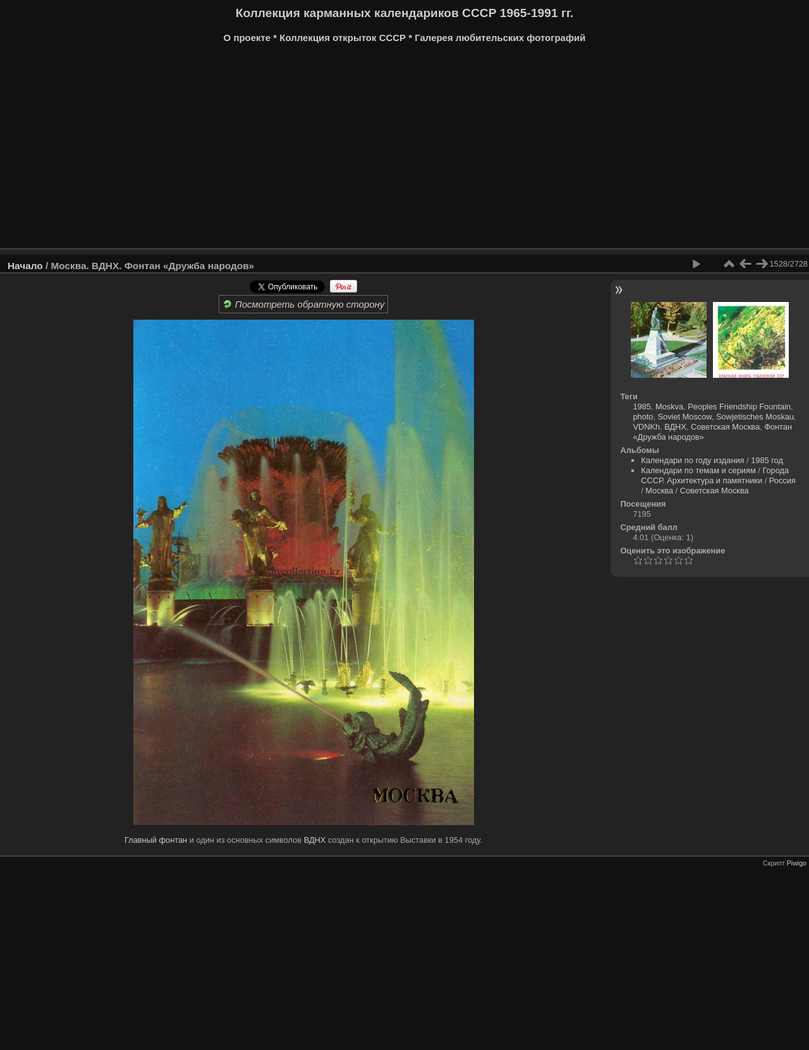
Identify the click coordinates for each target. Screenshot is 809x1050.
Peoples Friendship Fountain (739, 406)
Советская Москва (725, 426)
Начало (25, 265)
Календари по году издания (692, 460)
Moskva (669, 406)
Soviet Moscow (685, 416)
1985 (641, 406)
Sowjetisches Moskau (755, 416)
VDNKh (646, 426)
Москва (659, 490)
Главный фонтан (156, 840)
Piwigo (796, 863)
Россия (782, 480)
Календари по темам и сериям (698, 470)
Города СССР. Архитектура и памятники (715, 475)
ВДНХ (315, 840)
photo (643, 416)
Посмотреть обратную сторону (303, 304)
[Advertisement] (388, 150)
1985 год (767, 460)
